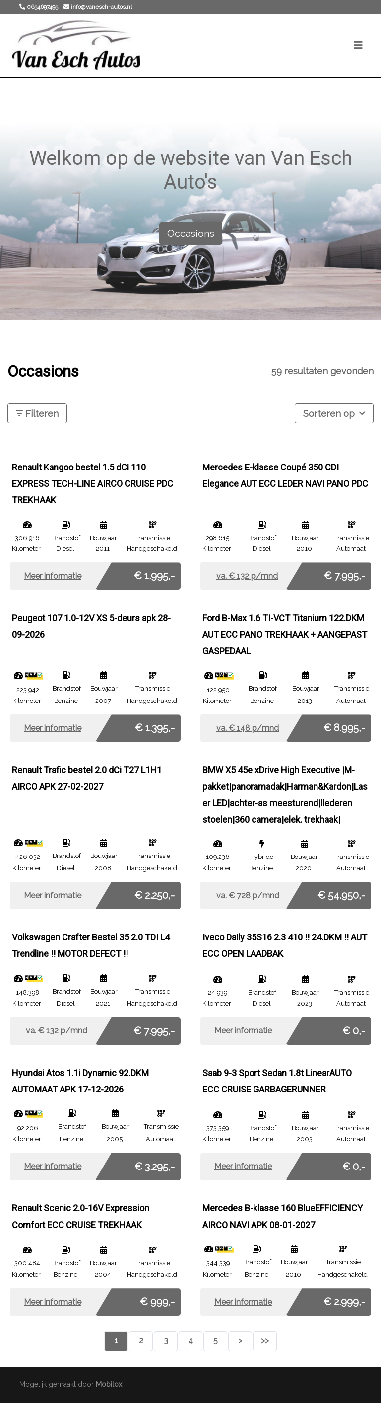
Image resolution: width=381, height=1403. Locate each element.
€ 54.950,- (341, 892)
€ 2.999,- (344, 1299)
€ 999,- (157, 1299)
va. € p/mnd (247, 576)
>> (265, 1340)
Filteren (37, 413)
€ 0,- (353, 1028)
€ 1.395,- (155, 725)
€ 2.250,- (154, 892)
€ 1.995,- (154, 573)
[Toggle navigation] (358, 45)
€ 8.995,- (344, 725)
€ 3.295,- (154, 1164)
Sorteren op (334, 412)
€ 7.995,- (344, 573)
